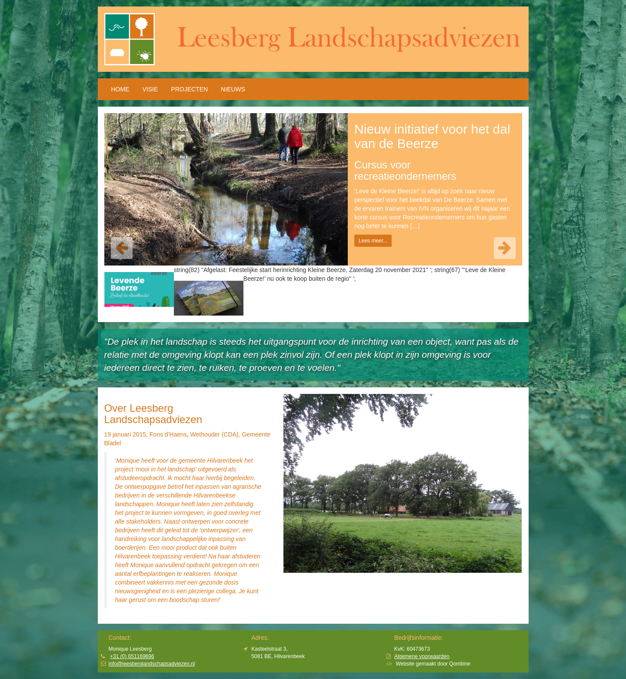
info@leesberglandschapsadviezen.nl (152, 664)
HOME (120, 89)
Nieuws (233, 89)
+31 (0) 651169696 (132, 656)
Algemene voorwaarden (422, 656)
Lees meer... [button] (373, 241)
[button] (122, 248)
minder (232, 599)
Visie (150, 89)
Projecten (189, 89)
